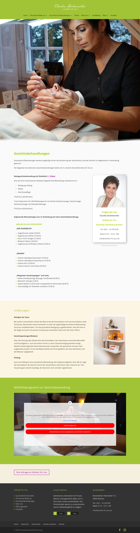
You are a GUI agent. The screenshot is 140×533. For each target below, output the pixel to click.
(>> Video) (51, 176)
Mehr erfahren (110, 94)
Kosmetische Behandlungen (60, 15)
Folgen (61, 513)
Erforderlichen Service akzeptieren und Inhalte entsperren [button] (70, 432)
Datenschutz (36, 524)
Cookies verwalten (49, 524)
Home (25, 15)
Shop (105, 15)
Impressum (25, 524)
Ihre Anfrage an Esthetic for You (31, 472)
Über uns (85, 15)
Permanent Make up (38, 15)
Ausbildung (96, 15)
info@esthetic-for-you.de (102, 510)
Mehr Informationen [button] (70, 421)
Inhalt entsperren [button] (70, 425)
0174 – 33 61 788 (112, 234)
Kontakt (113, 15)
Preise (76, 15)
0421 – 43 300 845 (111, 229)
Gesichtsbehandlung (94, 78)
